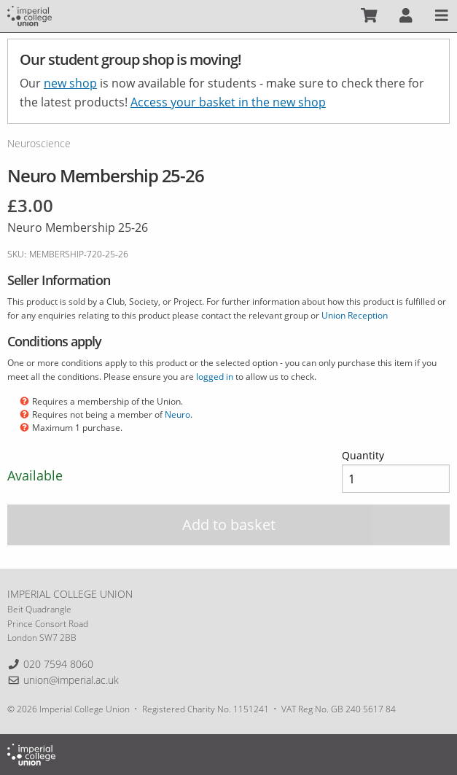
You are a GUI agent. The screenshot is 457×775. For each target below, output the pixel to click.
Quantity (363, 455)
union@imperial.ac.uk (71, 680)
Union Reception (354, 315)
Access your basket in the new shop (228, 102)
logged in (214, 376)
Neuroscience (39, 143)
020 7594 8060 (58, 664)
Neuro (177, 414)
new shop (70, 83)
